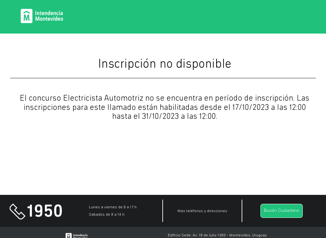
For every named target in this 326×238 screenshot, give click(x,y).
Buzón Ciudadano (281, 210)
